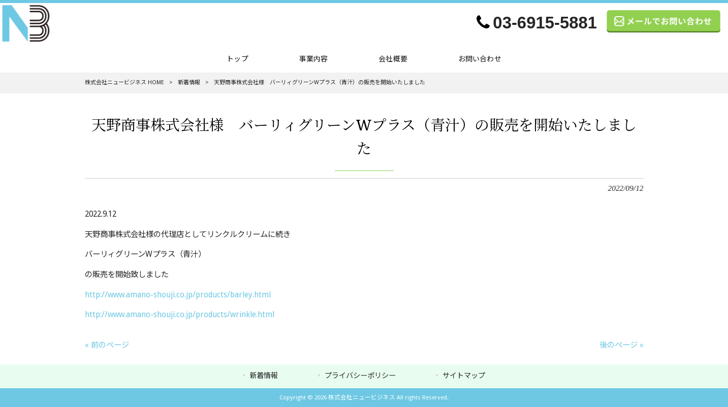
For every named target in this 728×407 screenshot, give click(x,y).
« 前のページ (107, 345)
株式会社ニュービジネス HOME (124, 82)
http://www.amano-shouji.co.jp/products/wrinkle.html (179, 314)
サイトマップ (463, 375)
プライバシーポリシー (360, 375)
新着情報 (189, 82)
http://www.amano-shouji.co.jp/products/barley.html (178, 294)
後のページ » (621, 345)
